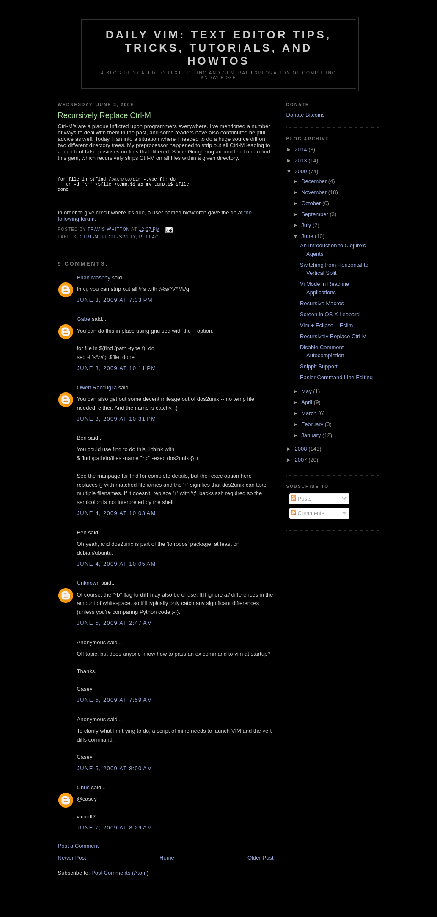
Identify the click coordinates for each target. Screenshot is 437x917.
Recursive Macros (322, 303)
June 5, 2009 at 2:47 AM (115, 626)
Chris (83, 791)
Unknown (88, 586)
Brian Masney (93, 281)
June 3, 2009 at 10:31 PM (117, 422)
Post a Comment (78, 849)
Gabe (84, 322)
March (309, 413)
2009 (302, 171)
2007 (302, 460)
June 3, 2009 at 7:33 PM (115, 303)
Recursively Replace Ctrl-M (333, 336)
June (308, 236)
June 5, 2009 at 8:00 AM (115, 772)
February (313, 424)
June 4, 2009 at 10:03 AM (116, 516)
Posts (301, 498)
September (315, 214)
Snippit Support (319, 366)
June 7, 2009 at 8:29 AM (115, 831)
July (307, 225)
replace (150, 240)
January (311, 435)
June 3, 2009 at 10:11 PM (117, 371)
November (314, 192)
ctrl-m (89, 240)
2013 (302, 160)
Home (166, 861)
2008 (302, 449)
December (314, 181)
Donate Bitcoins (305, 115)
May (307, 391)
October (311, 203)
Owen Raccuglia (97, 391)
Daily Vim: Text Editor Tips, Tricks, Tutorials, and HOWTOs (219, 47)
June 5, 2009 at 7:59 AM (115, 703)
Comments (307, 513)
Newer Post (72, 861)
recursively (119, 240)
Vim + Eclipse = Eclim (326, 325)
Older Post (260, 861)
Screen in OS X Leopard (330, 314)
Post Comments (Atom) (119, 876)
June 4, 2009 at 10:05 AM (116, 567)
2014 (302, 149)
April (307, 402)
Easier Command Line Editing (336, 377)
